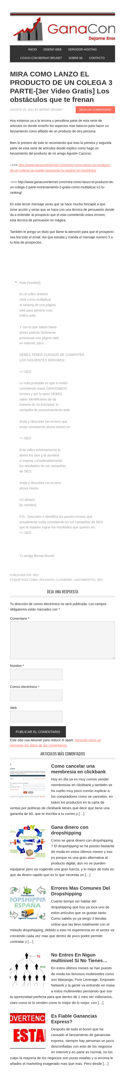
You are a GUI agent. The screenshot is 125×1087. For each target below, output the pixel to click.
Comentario (19, 618)
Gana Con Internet (62, 27)
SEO (36, 575)
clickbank (64, 579)
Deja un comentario (95, 109)
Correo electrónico (24, 687)
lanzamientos (84, 579)
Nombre (17, 666)
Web (13, 708)
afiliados (46, 579)
